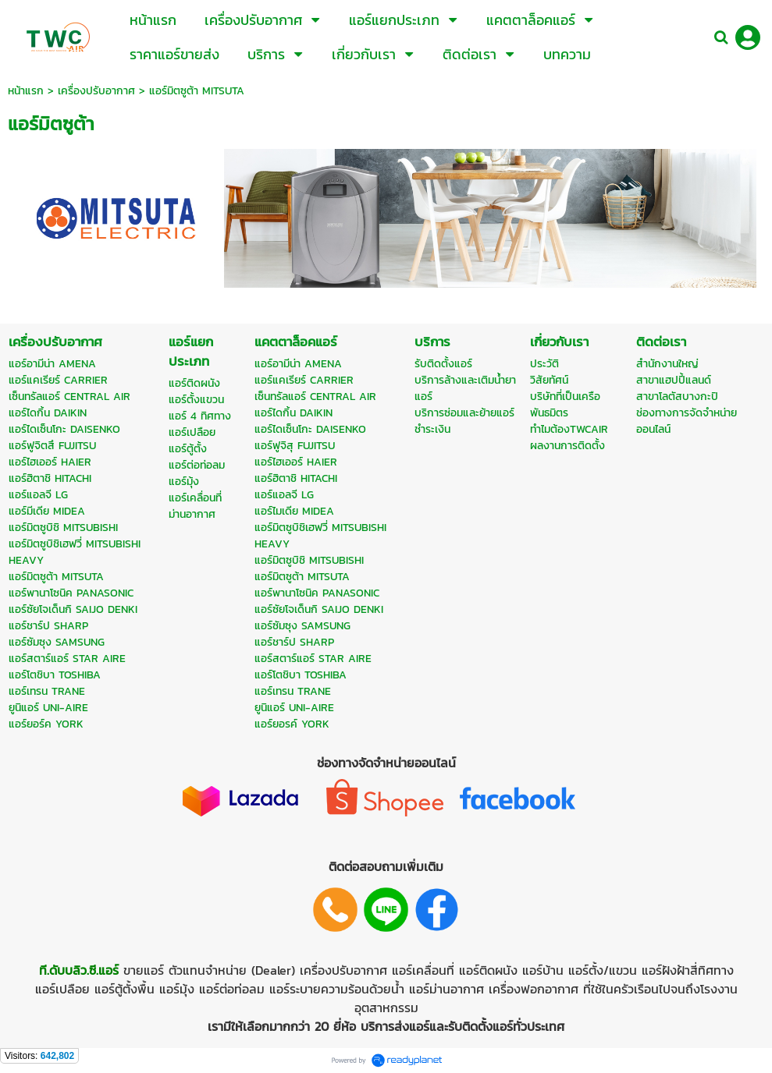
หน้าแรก (26, 91)
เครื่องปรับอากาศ (96, 91)
